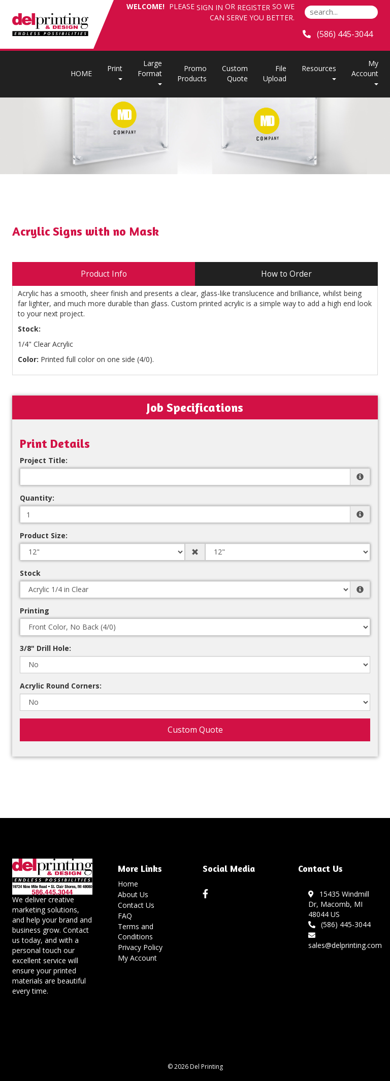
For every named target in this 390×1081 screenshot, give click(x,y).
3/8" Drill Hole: (45, 648)
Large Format (150, 71)
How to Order (286, 274)
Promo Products (192, 73)
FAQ (125, 916)
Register (253, 7)
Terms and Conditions (135, 931)
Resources (319, 71)
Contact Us (136, 905)
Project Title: (44, 460)
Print (114, 71)
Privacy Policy (140, 947)
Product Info (104, 274)
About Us (133, 894)
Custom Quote (235, 73)
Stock (30, 573)
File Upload (274, 73)
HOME (81, 73)
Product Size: (44, 535)
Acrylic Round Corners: (61, 686)
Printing (34, 610)
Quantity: (37, 498)
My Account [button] (364, 71)
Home (128, 884)
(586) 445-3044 (339, 924)
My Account (137, 958)
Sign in (210, 7)
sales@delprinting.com (345, 940)
